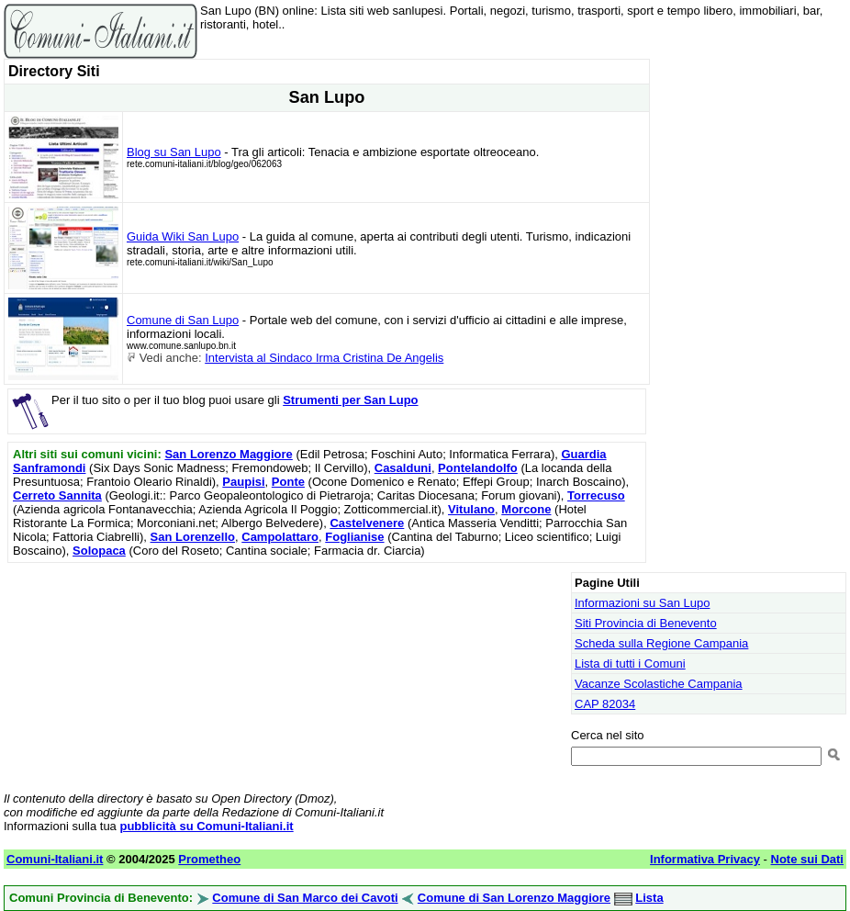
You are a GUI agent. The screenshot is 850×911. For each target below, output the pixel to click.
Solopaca (99, 550)
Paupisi (243, 482)
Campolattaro (280, 537)
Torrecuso (596, 495)
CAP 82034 (605, 704)
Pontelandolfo (478, 468)
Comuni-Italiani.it (54, 859)
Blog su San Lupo (174, 152)
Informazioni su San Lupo (642, 603)
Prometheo (209, 859)
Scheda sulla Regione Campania (661, 643)
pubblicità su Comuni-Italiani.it (206, 826)
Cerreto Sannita (57, 495)
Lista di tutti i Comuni (630, 663)
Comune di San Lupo (183, 320)
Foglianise (354, 537)
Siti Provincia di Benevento (646, 623)
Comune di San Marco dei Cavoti (304, 898)
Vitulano (471, 509)
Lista (649, 898)
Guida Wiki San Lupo (183, 236)
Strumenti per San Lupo (350, 400)
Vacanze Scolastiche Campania (659, 684)
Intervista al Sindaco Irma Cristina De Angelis (324, 358)
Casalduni (403, 468)
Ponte (288, 482)
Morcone (526, 509)
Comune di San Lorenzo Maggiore (514, 898)
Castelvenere (367, 523)
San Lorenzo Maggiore (228, 454)
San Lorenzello (193, 537)
